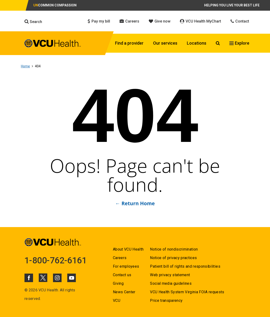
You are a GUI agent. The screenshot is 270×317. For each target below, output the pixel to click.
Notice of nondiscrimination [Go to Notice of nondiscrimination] (174, 249)
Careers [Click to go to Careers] (129, 21)
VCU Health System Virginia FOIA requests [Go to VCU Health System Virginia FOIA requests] (187, 292)
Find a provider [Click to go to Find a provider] (129, 43)
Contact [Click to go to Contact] (240, 21)
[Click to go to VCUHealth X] (43, 277)
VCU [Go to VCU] (116, 300)
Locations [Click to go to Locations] (196, 43)
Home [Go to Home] (25, 66)
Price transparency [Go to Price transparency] (166, 300)
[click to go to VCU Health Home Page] (52, 43)
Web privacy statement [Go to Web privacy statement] (170, 275)
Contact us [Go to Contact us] (122, 275)
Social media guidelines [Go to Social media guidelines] (171, 283)
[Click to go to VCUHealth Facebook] (28, 278)
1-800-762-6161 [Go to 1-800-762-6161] (55, 261)
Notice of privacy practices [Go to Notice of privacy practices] (173, 258)
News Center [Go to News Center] (124, 292)
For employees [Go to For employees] (126, 266)
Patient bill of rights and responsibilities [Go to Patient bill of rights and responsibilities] (185, 266)
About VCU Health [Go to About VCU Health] (128, 249)
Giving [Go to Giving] (118, 283)
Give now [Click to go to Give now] (159, 21)
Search (33, 21)
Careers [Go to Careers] (119, 258)
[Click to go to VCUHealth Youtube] (71, 278)
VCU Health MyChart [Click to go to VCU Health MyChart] (200, 21)
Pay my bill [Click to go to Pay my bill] (99, 21)
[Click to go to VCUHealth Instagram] (57, 278)
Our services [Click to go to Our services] (165, 43)
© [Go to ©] (26, 290)
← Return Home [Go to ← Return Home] (135, 203)
